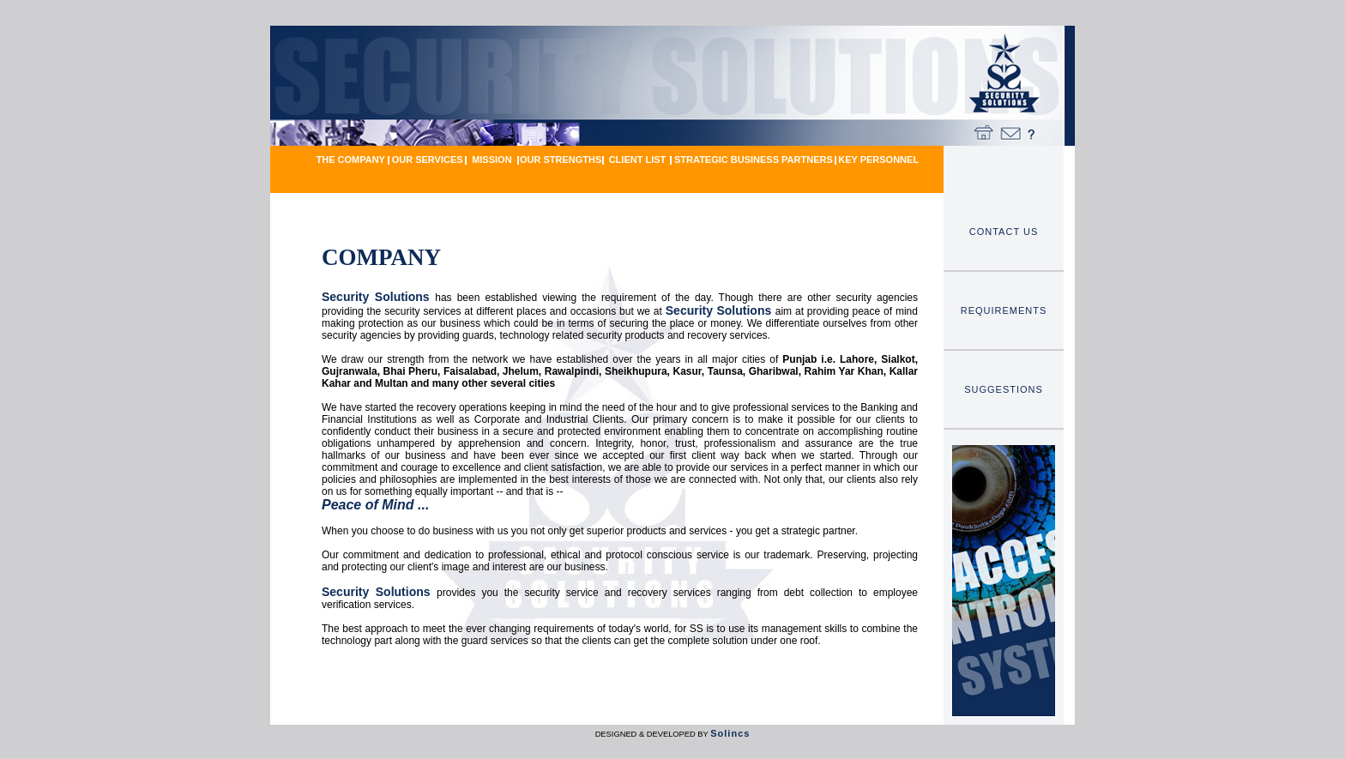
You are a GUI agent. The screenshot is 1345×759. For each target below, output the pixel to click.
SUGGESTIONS (1003, 389)
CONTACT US (1004, 231)
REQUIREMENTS (1004, 310)
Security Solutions (378, 297)
